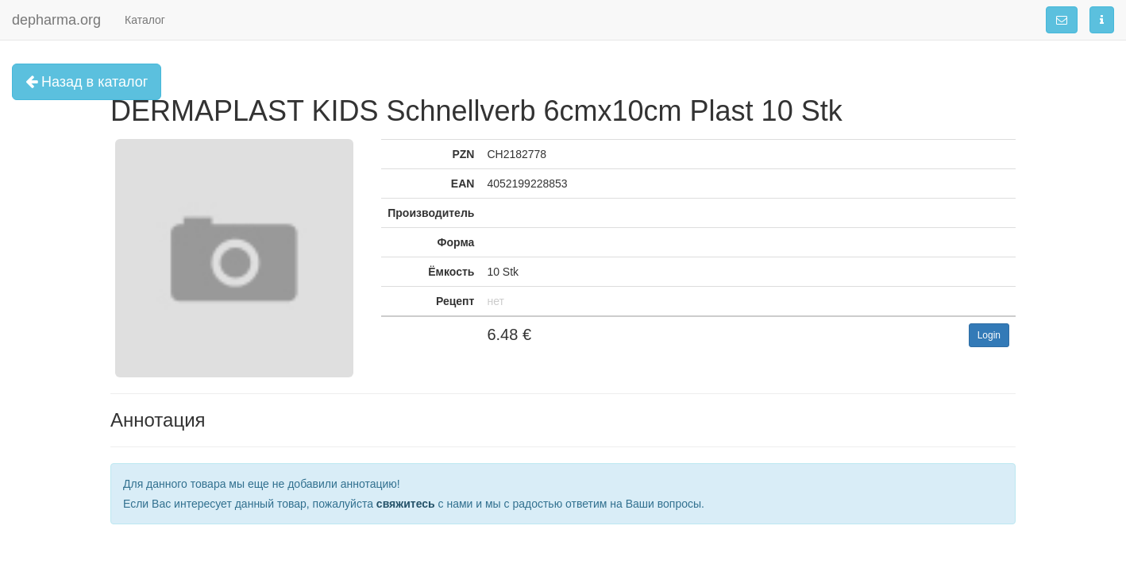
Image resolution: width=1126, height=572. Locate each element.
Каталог (145, 20)
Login (989, 335)
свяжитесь (405, 503)
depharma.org (56, 20)
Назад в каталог (86, 82)
